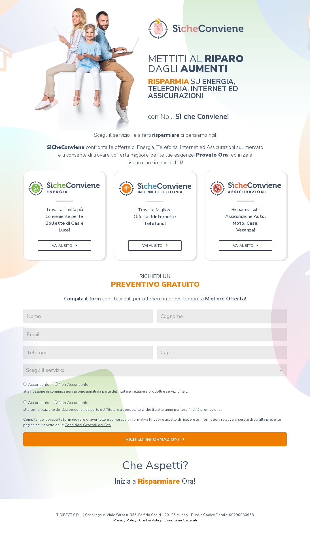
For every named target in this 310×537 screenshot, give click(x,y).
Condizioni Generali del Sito (88, 425)
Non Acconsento (71, 384)
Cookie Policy (150, 520)
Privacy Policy (125, 520)
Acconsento (36, 384)
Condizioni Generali (180, 520)
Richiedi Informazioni (155, 439)
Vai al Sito (64, 245)
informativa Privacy (145, 419)
